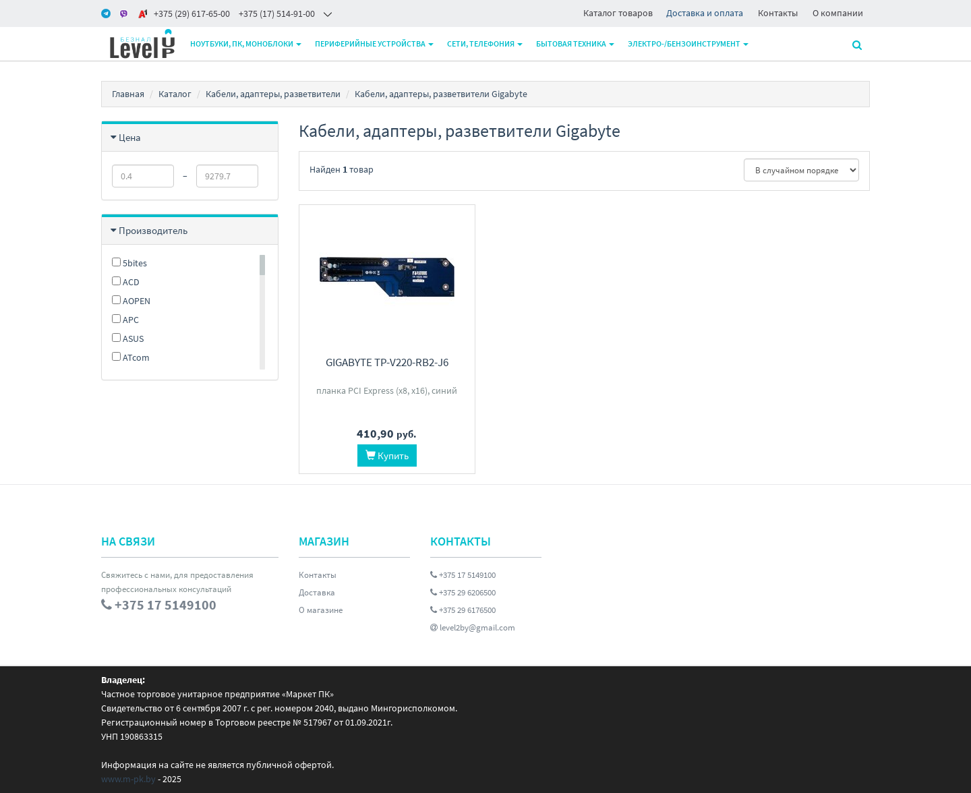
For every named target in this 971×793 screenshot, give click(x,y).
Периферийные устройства (374, 43)
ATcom (131, 357)
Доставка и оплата (704, 13)
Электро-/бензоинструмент (688, 43)
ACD (126, 282)
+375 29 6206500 (463, 592)
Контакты (778, 13)
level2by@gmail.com (472, 627)
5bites (129, 263)
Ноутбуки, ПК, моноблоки (245, 43)
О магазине (321, 610)
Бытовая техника (575, 43)
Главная (128, 94)
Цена (130, 137)
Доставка (317, 592)
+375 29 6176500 (463, 610)
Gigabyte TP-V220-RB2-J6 (387, 362)
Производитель (153, 230)
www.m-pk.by (128, 779)
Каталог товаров (618, 13)
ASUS (128, 338)
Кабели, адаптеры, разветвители (273, 94)
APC (125, 320)
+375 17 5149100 (463, 575)
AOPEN (131, 301)
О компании (838, 13)
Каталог (175, 94)
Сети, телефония (485, 43)
